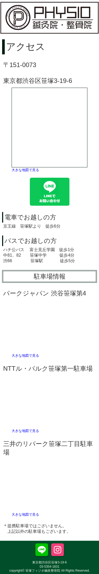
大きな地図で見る (25, 170)
